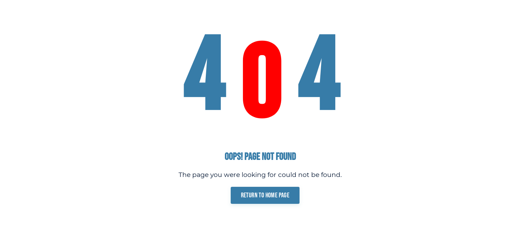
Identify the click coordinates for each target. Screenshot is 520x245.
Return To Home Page (265, 195)
